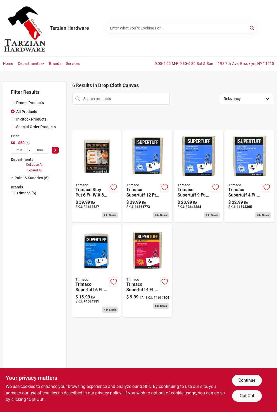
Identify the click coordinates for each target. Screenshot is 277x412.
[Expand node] (13, 178)
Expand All (34, 170)
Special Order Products (36, 126)
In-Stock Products (31, 119)
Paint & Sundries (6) (32, 178)
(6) (26, 193)
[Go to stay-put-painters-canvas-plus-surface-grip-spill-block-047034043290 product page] (96, 176)
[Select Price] (55, 150)
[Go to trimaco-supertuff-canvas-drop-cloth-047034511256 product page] (147, 270)
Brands (55, 63)
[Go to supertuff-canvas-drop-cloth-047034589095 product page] (96, 270)
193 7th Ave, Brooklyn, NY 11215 (246, 63)
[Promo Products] (13, 102)
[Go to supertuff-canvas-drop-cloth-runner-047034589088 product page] (249, 176)
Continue (246, 380)
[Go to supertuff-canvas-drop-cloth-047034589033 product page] (147, 176)
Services (73, 63)
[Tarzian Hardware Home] (24, 28)
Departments (29, 63)
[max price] (40, 150)
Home (8, 63)
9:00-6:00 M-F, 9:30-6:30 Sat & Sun (184, 63)
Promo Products (30, 102)
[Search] (252, 27)
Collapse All (34, 165)
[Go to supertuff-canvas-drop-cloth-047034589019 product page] (198, 176)
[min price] (19, 150)
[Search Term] (181, 28)
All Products (26, 111)
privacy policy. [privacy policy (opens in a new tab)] (108, 393)
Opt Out (247, 395)
